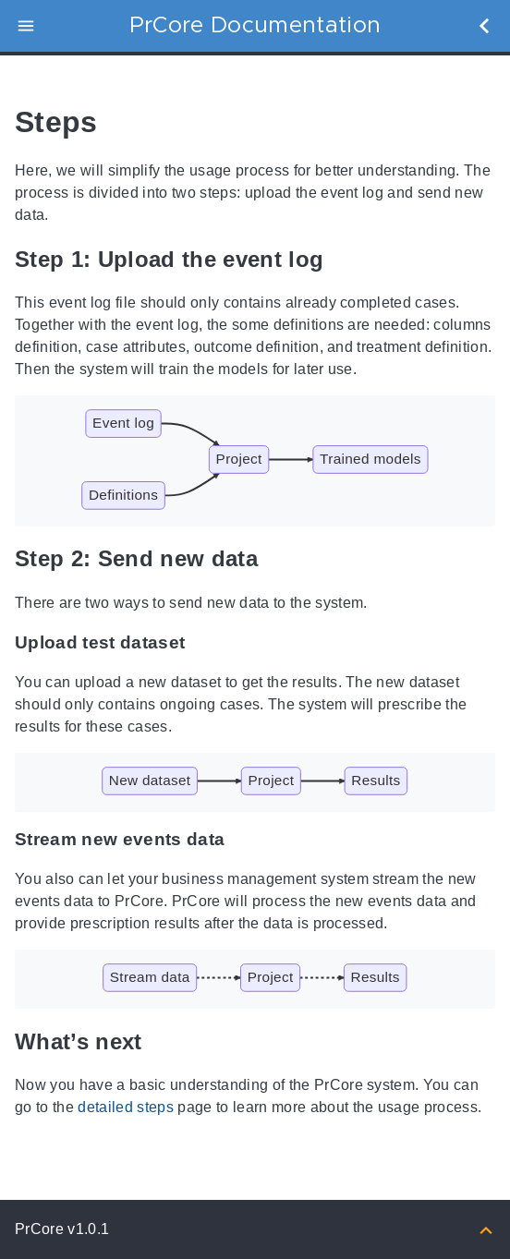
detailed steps (126, 1107)
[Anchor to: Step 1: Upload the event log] (344, 259)
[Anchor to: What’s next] (163, 1041)
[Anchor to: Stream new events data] (242, 840)
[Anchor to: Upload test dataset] (202, 643)
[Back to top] (486, 1229)
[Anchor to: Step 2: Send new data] (279, 559)
